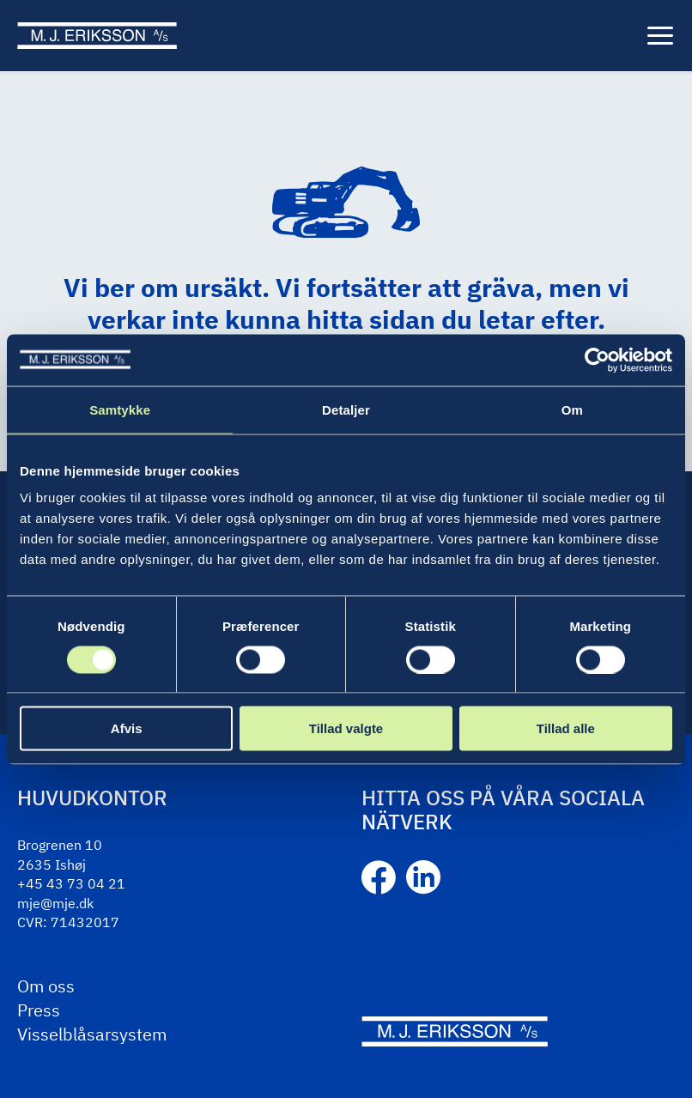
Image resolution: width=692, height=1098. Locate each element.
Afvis (127, 728)
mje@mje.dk (55, 903)
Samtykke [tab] (119, 409)
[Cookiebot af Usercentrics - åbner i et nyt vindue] (597, 360)
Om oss (46, 986)
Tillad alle (566, 728)
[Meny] (660, 36)
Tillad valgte (346, 728)
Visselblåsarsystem (92, 1034)
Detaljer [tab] (346, 409)
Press (38, 1010)
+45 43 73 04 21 (71, 883)
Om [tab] (572, 409)
